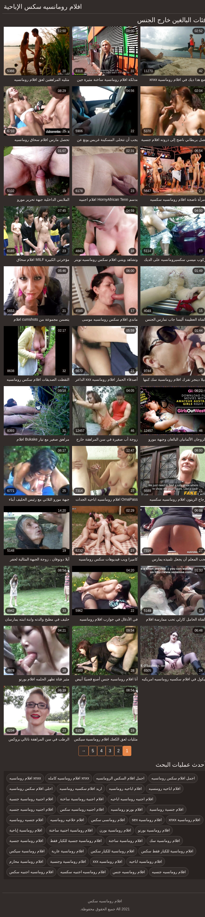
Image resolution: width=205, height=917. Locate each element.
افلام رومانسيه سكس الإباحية (40, 6)
